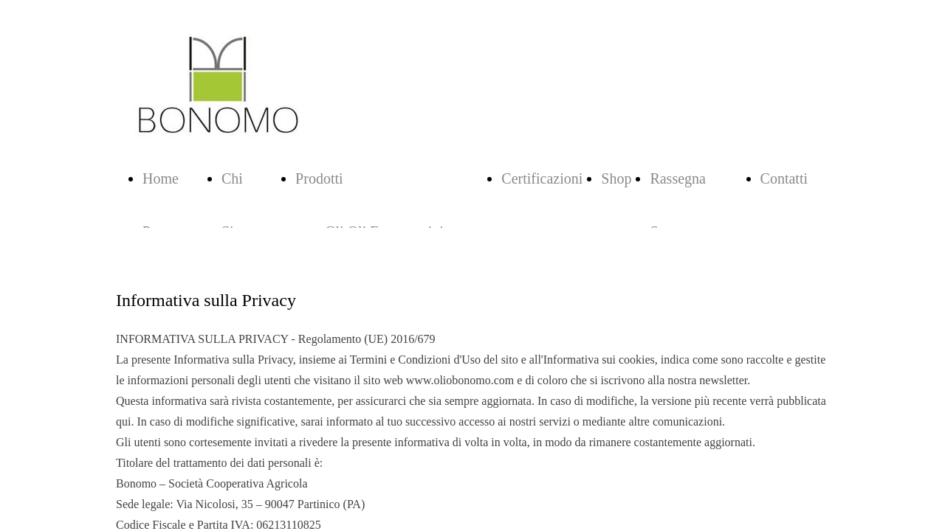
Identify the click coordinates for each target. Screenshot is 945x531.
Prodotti (319, 178)
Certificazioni (542, 178)
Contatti (784, 178)
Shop (616, 178)
